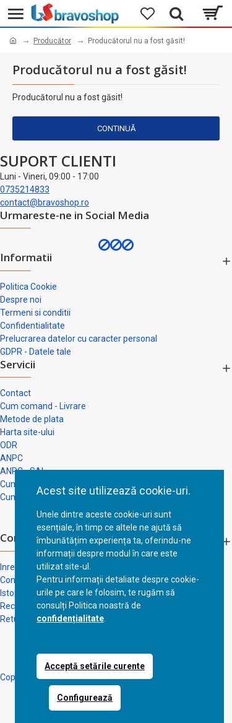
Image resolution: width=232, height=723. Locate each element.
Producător (52, 41)
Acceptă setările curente (95, 666)
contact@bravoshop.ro (44, 202)
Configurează (85, 698)
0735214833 (24, 189)
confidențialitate (70, 618)
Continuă (116, 128)
